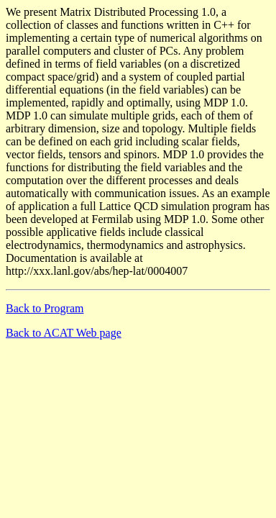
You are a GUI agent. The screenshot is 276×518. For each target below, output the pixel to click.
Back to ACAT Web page (63, 333)
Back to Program (44, 308)
